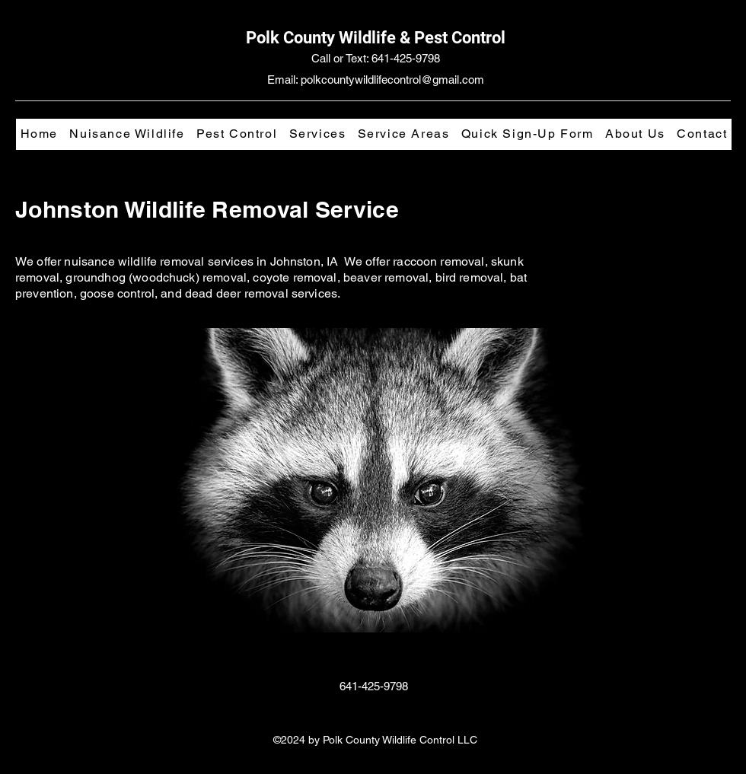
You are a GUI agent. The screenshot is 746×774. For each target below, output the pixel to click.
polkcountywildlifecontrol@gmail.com (392, 79)
